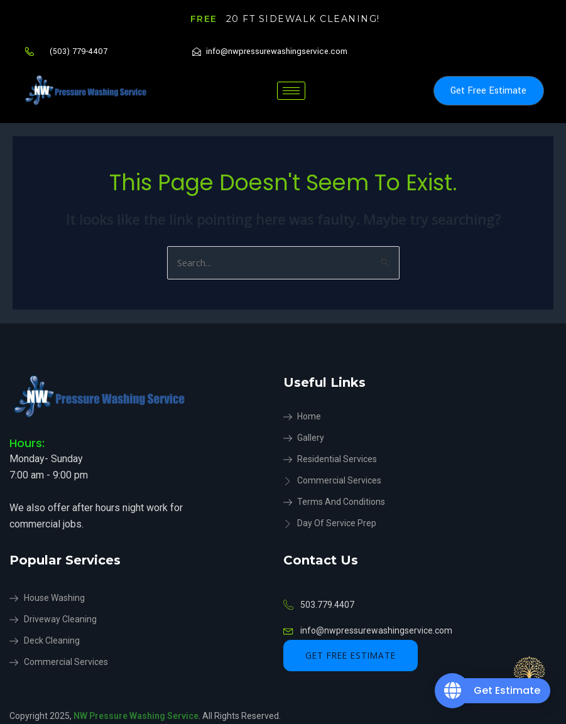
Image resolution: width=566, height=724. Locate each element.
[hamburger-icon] (291, 91)
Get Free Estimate (488, 90)
